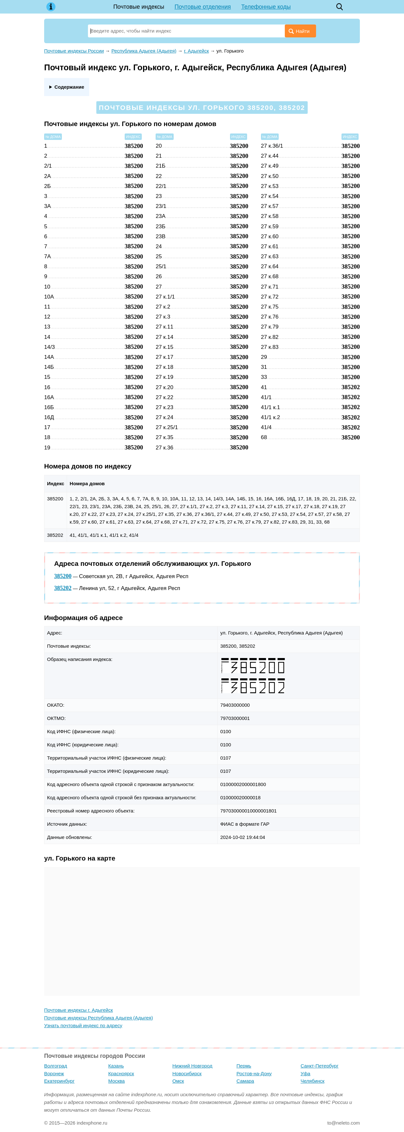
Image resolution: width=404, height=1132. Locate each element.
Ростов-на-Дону (254, 1073)
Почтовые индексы (138, 7)
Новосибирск (187, 1073)
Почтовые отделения (203, 7)
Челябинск (312, 1081)
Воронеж (54, 1073)
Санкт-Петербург (320, 1065)
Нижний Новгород (192, 1065)
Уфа (305, 1073)
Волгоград (55, 1065)
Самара (245, 1081)
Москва (116, 1081)
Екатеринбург (59, 1081)
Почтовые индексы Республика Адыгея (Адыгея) (98, 1017)
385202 (63, 588)
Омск (178, 1081)
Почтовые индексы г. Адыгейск (78, 1010)
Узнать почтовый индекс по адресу (83, 1025)
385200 (63, 576)
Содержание (69, 87)
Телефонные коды (266, 7)
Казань (116, 1065)
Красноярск (121, 1073)
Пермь (243, 1065)
